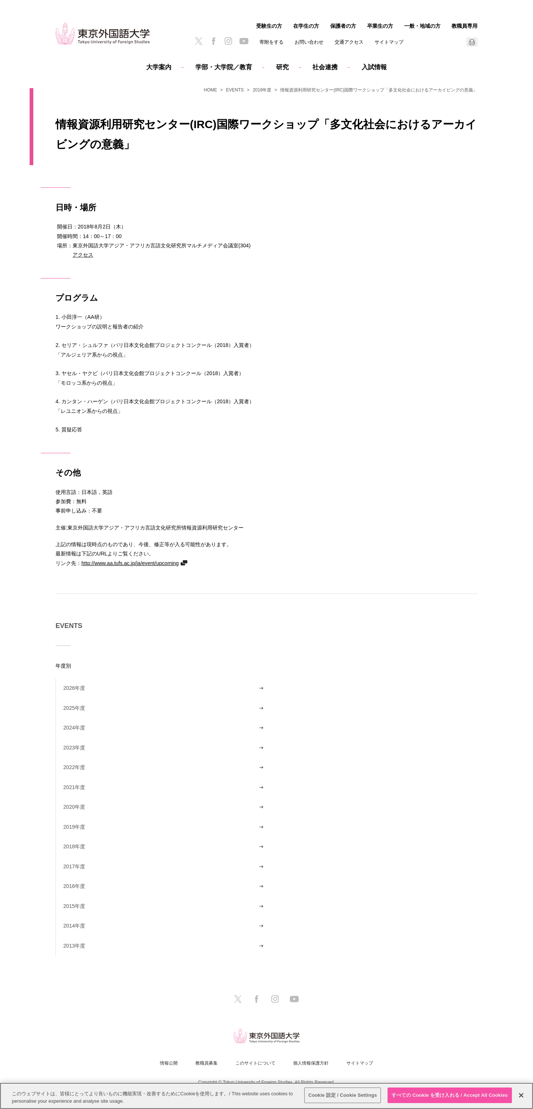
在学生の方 (306, 26)
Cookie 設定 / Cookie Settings (342, 1095)
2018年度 (262, 90)
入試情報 (374, 67)
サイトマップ (389, 42)
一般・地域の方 (422, 26)
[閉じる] (521, 1095)
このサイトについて (255, 1063)
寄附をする (271, 42)
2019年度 (74, 827)
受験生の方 (269, 26)
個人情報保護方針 (311, 1063)
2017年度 (74, 866)
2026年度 (74, 688)
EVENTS (235, 90)
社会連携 (325, 67)
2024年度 (74, 728)
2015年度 (74, 906)
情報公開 (169, 1063)
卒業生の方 (380, 26)
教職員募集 (206, 1063)
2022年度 (74, 767)
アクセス (83, 254)
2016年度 (74, 886)
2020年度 (74, 807)
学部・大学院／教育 (223, 67)
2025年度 (74, 708)
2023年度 (74, 748)
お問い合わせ (309, 42)
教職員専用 (464, 26)
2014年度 (74, 926)
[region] (266, 1096)
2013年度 (74, 946)
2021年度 (74, 787)
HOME (210, 90)
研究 (282, 67)
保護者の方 (343, 26)
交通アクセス (349, 42)
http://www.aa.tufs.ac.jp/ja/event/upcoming (130, 563)
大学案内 (158, 67)
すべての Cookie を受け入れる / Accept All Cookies (450, 1095)
